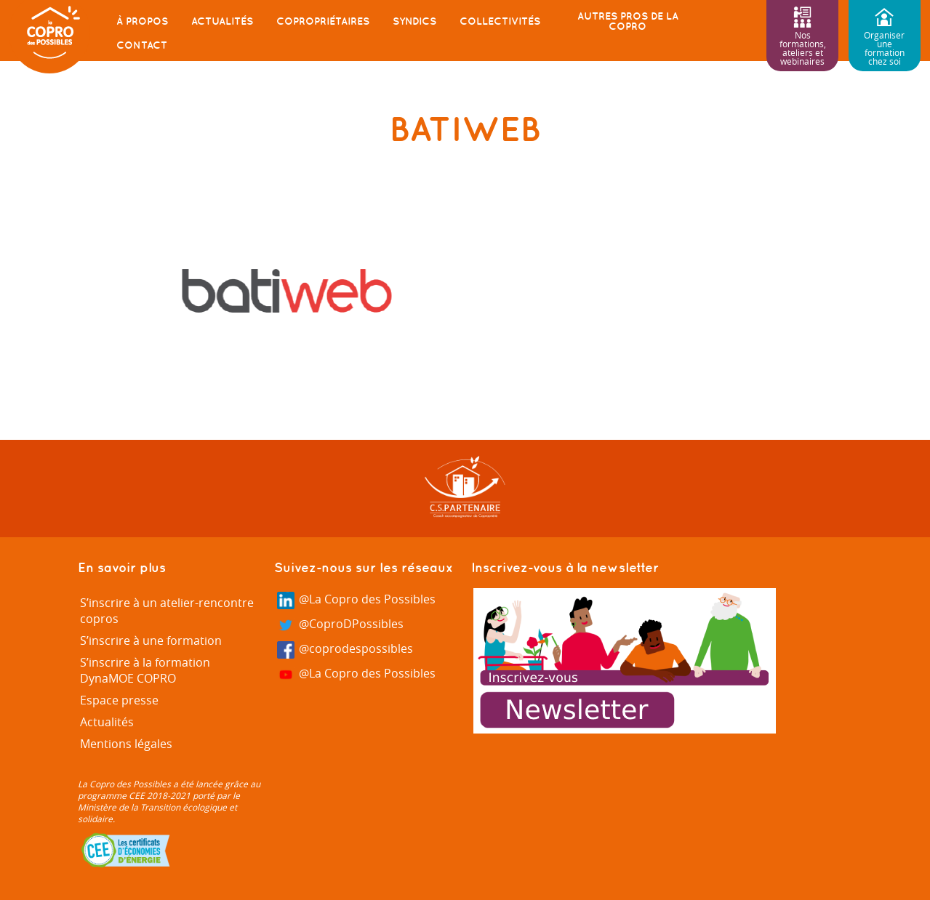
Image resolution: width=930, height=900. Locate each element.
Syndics (414, 21)
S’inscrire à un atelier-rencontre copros (167, 611)
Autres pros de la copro (627, 21)
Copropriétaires (322, 21)
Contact (141, 45)
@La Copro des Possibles (356, 600)
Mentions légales (126, 744)
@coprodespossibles (345, 649)
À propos (142, 21)
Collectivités (500, 21)
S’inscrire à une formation (151, 640)
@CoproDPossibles (340, 625)
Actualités (222, 21)
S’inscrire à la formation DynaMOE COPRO (145, 670)
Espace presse (119, 700)
